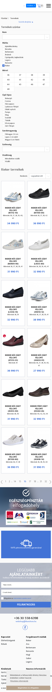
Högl (28, 655)
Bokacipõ (8, 98)
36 (8, 75)
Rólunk (4, 644)
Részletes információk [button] (19, 681)
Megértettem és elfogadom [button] (28, 688)
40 (8, 80)
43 (44, 80)
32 (46, 481)
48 (8, 89)
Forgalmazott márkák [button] (36, 637)
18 (35, 481)
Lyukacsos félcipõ (12, 106)
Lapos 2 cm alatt (11, 137)
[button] (26, 22)
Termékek (14, 18)
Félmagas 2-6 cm (11, 134)
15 (20, 481)
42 (32, 80)
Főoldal (4, 18)
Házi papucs (9, 104)
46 (32, 84)
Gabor (28, 658)
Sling (7, 115)
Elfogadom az (17, 598)
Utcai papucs (10, 123)
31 (41, 481)
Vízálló (7, 161)
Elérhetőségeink (8, 640)
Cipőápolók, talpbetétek (14, 57)
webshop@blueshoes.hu (26, 621)
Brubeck (8, 54)
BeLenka (8, 49)
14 (15, 481)
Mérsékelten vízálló (12, 158)
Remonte (8, 63)
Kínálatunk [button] (6, 669)
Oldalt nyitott (10, 109)
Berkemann (9, 52)
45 (20, 84)
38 (32, 75)
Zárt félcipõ (9, 126)
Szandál (8, 117)
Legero (8, 60)
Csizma (8, 101)
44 (8, 84)
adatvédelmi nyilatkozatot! (22, 598)
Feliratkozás (26, 604)
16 (25, 481)
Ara (27, 644)
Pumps (7, 112)
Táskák (7, 120)
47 (44, 84)
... (11, 481)
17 (30, 481)
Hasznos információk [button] (35, 669)
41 (20, 80)
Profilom (30, 5)
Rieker (7, 65)
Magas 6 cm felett (12, 139)
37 (20, 75)
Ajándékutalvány (11, 46)
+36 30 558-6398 (26, 618)
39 (44, 75)
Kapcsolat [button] (5, 637)
